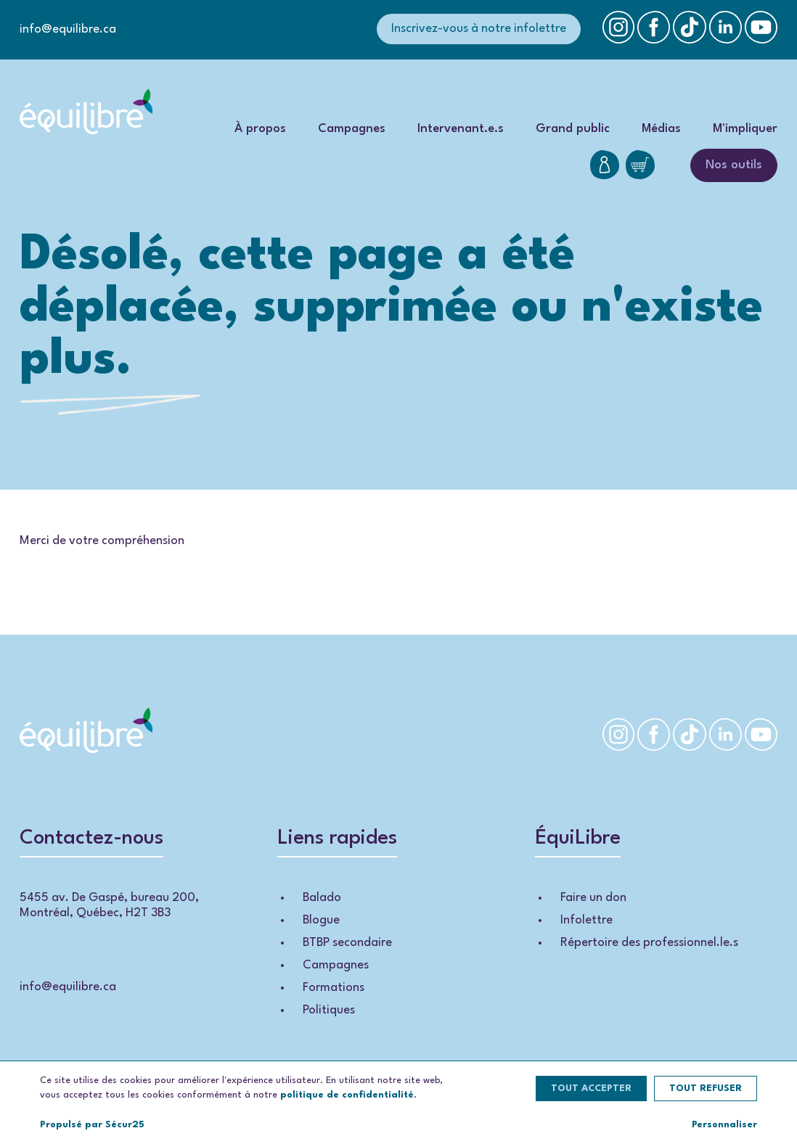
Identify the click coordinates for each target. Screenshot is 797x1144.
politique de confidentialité (347, 1095)
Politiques (329, 1010)
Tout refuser (705, 1088)
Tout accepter (591, 1088)
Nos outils (734, 165)
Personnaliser (724, 1124)
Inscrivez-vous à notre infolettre (478, 28)
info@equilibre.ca (68, 29)
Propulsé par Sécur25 (92, 1124)
